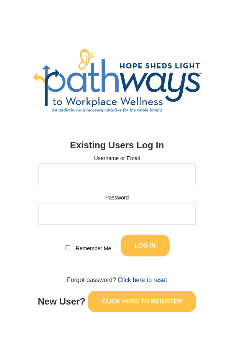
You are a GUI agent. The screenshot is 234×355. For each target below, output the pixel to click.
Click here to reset (142, 280)
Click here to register (142, 301)
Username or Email (117, 158)
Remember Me (93, 248)
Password (117, 198)
